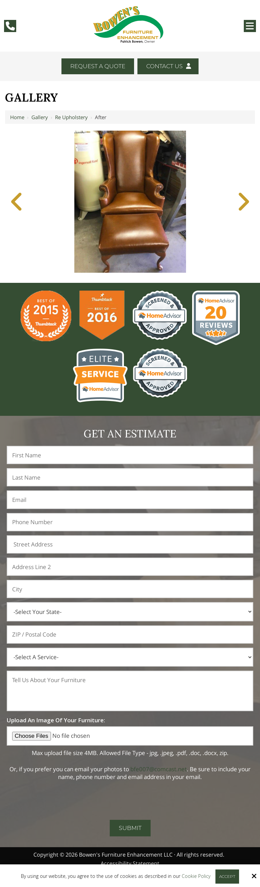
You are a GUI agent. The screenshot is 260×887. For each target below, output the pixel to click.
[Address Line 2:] (130, 567)
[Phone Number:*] (130, 522)
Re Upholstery (71, 117)
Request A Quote (98, 66)
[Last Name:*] (130, 477)
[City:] (130, 589)
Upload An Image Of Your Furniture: (56, 720)
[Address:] (130, 544)
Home (17, 117)
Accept (227, 876)
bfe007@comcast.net (158, 769)
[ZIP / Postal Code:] (130, 634)
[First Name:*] (130, 455)
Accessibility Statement (130, 863)
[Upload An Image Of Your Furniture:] (130, 736)
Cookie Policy (196, 876)
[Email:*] (130, 499)
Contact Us (168, 66)
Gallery (39, 117)
